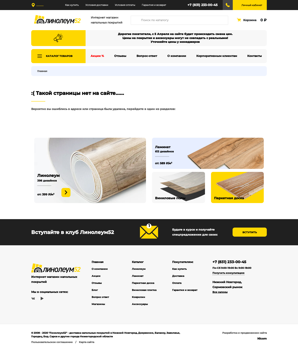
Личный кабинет (251, 5)
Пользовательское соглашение (52, 342)
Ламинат (137, 275)
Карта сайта (86, 342)
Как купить (72, 4)
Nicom (262, 338)
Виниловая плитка (144, 290)
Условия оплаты (125, 4)
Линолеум (139, 268)
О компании (100, 268)
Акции (96, 275)
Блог (95, 290)
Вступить (249, 232)
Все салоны (220, 292)
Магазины (98, 304)
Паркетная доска (143, 282)
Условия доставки (96, 4)
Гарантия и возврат (154, 4)
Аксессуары (140, 304)
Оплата (176, 282)
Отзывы (97, 282)
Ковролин (138, 297)
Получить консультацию (228, 272)
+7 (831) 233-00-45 (202, 5)
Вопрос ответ (100, 297)
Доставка (178, 275)
